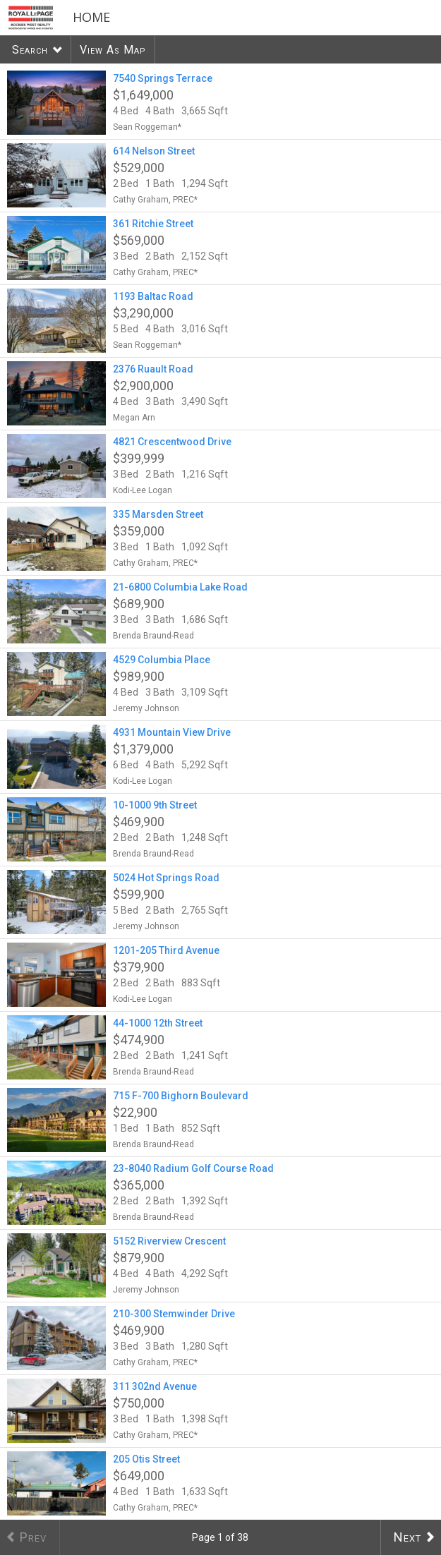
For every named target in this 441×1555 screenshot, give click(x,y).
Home (91, 16)
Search (30, 49)
